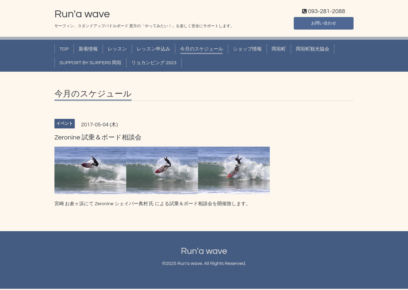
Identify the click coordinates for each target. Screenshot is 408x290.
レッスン (117, 50)
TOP (64, 50)
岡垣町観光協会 (312, 50)
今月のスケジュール (201, 50)
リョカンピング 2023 (153, 64)
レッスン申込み (153, 50)
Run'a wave (82, 15)
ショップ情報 (247, 50)
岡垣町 (279, 50)
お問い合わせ (323, 24)
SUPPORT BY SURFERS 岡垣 (90, 64)
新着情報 (88, 50)
